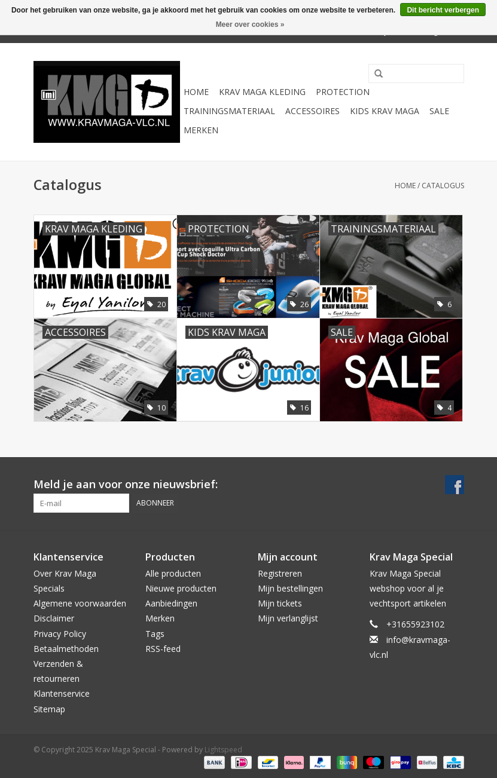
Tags (154, 633)
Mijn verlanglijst (288, 618)
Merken (201, 130)
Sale (439, 111)
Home (196, 91)
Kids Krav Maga (384, 111)
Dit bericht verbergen (443, 10)
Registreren (280, 573)
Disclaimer (53, 618)
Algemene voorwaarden (79, 603)
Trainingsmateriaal (229, 111)
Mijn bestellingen (290, 588)
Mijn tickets (280, 603)
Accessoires (312, 111)
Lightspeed (223, 750)
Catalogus (443, 185)
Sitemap (49, 709)
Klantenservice (61, 693)
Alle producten (173, 573)
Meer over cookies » (250, 24)
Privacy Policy (59, 633)
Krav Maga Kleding (262, 91)
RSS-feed (163, 648)
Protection (343, 91)
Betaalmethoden (66, 648)
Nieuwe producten (181, 588)
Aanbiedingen (171, 603)
